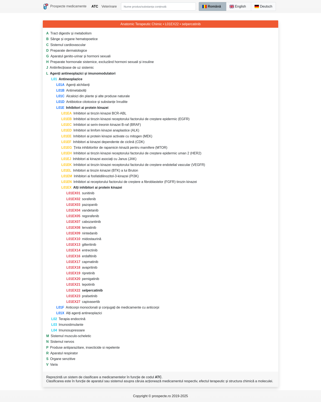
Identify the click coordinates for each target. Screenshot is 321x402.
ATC (94, 6)
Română (211, 6)
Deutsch (263, 6)
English (238, 6)
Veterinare (109, 6)
